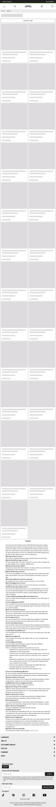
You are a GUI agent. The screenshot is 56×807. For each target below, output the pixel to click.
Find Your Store (7, 784)
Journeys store (34, 730)
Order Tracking (6, 1)
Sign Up (5, 767)
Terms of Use (41, 778)
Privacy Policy (49, 778)
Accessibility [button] (50, 1)
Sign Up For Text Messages (10, 771)
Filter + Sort (28, 21)
